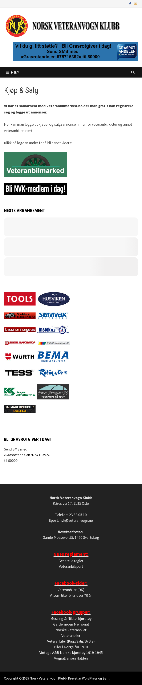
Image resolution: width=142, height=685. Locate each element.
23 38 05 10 (78, 514)
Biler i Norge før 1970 (71, 646)
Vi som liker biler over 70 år (71, 595)
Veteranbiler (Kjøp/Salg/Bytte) (71, 641)
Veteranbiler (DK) (71, 589)
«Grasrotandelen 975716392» (27, 454)
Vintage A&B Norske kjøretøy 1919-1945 (71, 652)
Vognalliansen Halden (71, 658)
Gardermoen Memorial (71, 624)
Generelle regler (70, 560)
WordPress (90, 678)
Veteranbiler (70, 635)
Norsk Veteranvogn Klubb (48, 678)
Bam (106, 678)
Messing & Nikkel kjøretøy (71, 618)
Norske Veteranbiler (70, 629)
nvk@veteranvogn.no (76, 520)
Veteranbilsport (71, 566)
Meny (12, 72)
